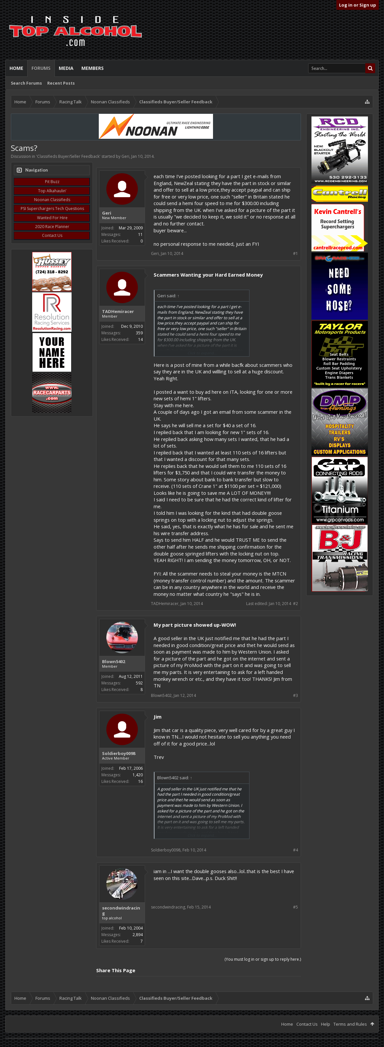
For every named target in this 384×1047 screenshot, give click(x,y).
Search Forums (26, 83)
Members (92, 68)
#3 (295, 695)
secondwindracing (121, 910)
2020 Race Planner (52, 226)
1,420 (138, 775)
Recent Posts (61, 83)
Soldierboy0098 (118, 753)
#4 (295, 850)
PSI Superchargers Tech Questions (52, 208)
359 (139, 333)
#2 (295, 603)
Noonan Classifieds (52, 199)
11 (140, 234)
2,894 (138, 934)
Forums (41, 68)
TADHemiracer (118, 311)
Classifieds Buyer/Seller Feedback (68, 156)
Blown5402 (113, 661)
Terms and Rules (350, 1024)
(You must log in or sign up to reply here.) (262, 959)
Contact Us (52, 235)
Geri (125, 156)
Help (325, 1024)
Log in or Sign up (357, 5)
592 (139, 683)
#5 (295, 907)
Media (66, 68)
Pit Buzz (52, 181)
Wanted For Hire (52, 217)
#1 (295, 253)
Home (16, 68)
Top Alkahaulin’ (52, 191)
